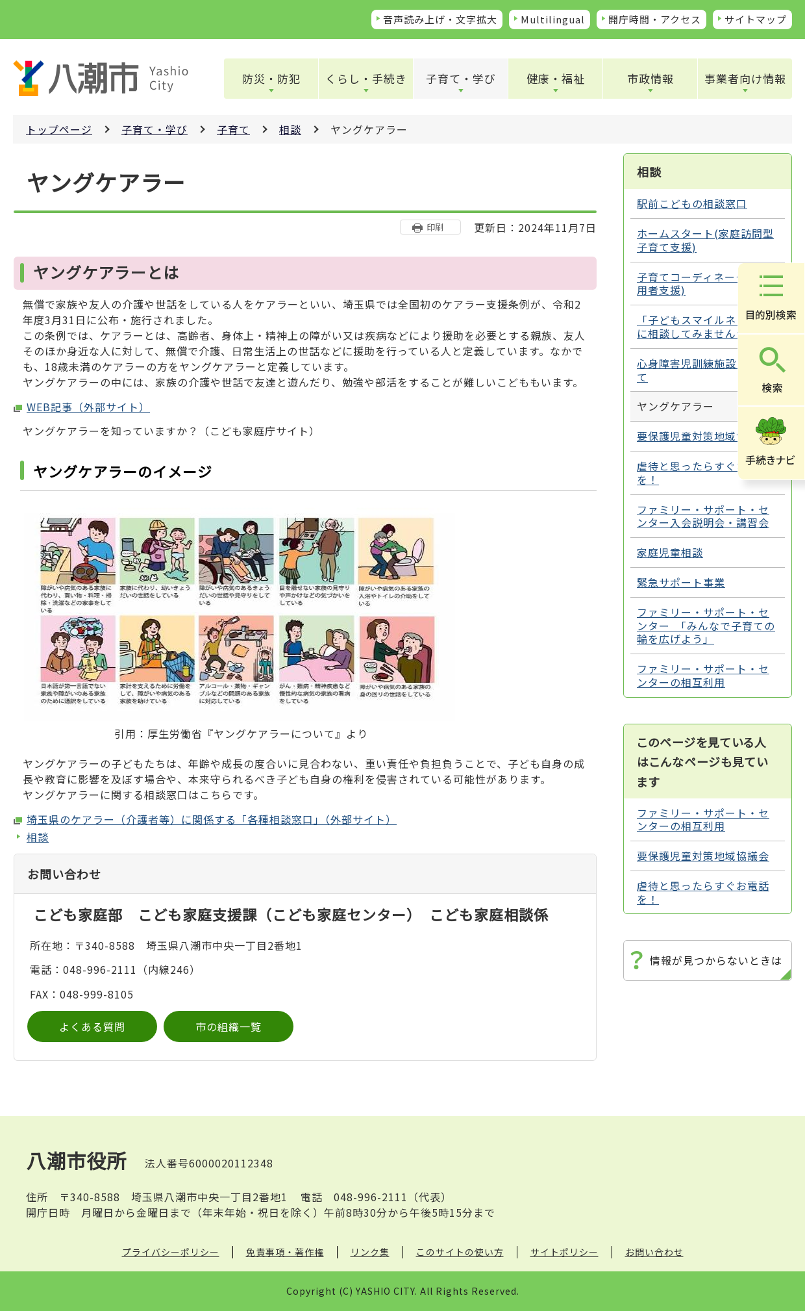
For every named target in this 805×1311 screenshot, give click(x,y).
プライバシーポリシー (170, 1252)
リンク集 (370, 1252)
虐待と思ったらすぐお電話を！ (703, 472)
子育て (233, 129)
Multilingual (553, 19)
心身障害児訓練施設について (703, 370)
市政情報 (650, 78)
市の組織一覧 (228, 1026)
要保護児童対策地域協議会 (703, 436)
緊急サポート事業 (681, 582)
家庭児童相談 (670, 552)
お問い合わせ (654, 1252)
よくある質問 (92, 1026)
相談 (290, 129)
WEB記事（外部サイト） (88, 406)
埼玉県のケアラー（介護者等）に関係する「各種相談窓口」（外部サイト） (212, 819)
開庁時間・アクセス (654, 19)
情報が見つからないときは (716, 960)
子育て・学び (461, 78)
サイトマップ (755, 19)
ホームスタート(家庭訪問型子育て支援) (705, 240)
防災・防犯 (271, 78)
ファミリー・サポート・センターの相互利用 (703, 675)
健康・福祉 (555, 78)
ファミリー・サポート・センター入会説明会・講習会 (703, 516)
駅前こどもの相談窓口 (692, 203)
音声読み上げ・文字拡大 (440, 19)
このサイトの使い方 (460, 1252)
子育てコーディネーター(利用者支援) (705, 283)
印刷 (435, 227)
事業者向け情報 (745, 78)
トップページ (59, 129)
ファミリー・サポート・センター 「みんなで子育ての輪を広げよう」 (706, 625)
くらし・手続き (366, 78)
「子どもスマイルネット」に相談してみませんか (703, 326)
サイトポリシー (564, 1252)
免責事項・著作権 (285, 1252)
